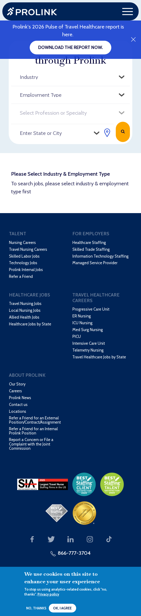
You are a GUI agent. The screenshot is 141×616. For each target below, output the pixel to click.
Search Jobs (123, 132)
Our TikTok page (109, 539)
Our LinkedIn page (70, 539)
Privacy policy (48, 594)
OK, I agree (62, 608)
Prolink (32, 11)
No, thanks (36, 608)
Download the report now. (70, 47)
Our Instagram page (90, 539)
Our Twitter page (51, 539)
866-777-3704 (74, 553)
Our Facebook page (32, 539)
